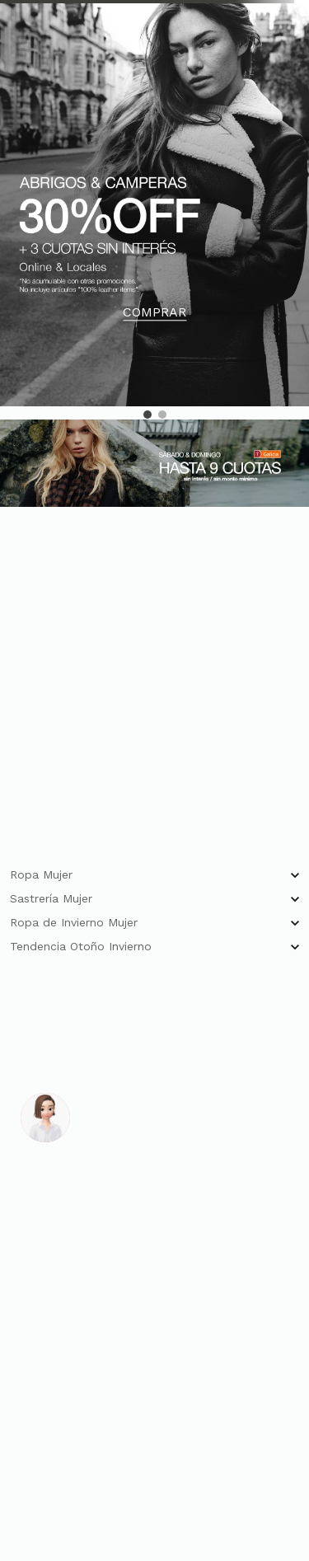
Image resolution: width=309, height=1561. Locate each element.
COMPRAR (154, 312)
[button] (147, 414)
